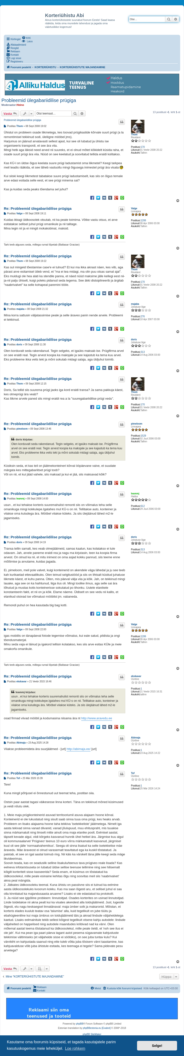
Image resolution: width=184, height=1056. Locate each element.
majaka (135, 304)
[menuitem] (26, 37)
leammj (135, 493)
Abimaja (135, 737)
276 (143, 316)
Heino (20, 104)
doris (134, 339)
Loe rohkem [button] (75, 1048)
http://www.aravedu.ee (96, 718)
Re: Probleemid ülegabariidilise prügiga (38, 208)
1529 (143, 435)
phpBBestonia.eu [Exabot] (97, 1028)
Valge (134, 208)
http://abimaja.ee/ (79, 749)
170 (143, 147)
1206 (143, 220)
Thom (134, 134)
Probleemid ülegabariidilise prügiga (38, 100)
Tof (133, 773)
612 (143, 506)
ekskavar (136, 676)
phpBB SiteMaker (92, 1034)
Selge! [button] (157, 1046)
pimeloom (136, 423)
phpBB (79, 1023)
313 (143, 352)
